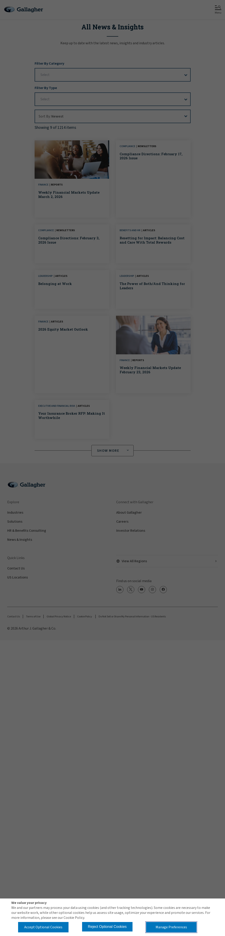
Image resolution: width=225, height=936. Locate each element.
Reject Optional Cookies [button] (107, 927)
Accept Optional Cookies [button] (43, 927)
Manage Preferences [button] (171, 927)
